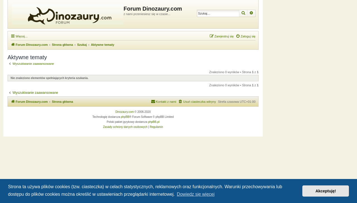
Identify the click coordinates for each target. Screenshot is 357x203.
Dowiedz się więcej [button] (195, 194)
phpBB (125, 116)
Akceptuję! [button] (325, 191)
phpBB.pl (154, 121)
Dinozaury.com (124, 111)
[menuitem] (245, 36)
